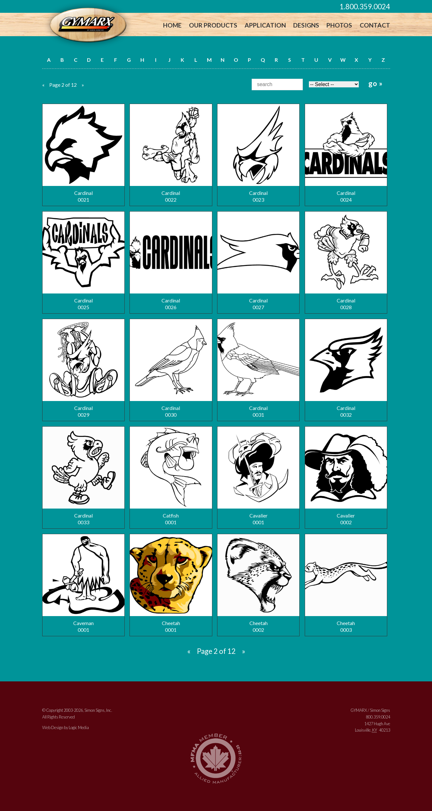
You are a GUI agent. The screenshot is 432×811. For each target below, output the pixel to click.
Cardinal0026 (172, 261)
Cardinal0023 (260, 153)
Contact (375, 25)
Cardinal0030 (172, 368)
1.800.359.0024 (365, 6)
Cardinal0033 (83, 476)
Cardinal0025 (83, 261)
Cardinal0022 (172, 153)
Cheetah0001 (172, 583)
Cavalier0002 (348, 476)
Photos (339, 25)
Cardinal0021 (83, 153)
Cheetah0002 (260, 583)
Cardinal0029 (83, 368)
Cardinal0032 (348, 368)
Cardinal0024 (348, 153)
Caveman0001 (83, 583)
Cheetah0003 (348, 583)
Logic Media (79, 727)
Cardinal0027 (260, 261)
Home (172, 25)
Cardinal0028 (348, 261)
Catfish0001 (172, 476)
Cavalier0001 (260, 476)
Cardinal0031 (260, 368)
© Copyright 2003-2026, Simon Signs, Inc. (77, 710)
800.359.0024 (378, 716)
